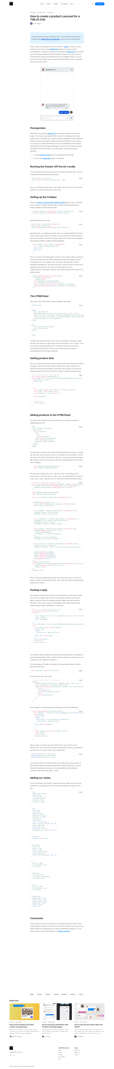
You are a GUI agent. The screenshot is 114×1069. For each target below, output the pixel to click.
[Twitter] (11, 1055)
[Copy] (80, 994)
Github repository (64, 931)
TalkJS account (45, 155)
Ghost (32, 1066)
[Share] (39, 994)
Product (76, 1022)
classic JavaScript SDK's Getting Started (51, 202)
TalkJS (66, 46)
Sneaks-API (70, 52)
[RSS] (14, 1055)
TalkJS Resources (18, 1066)
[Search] (92, 3)
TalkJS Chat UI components (50, 39)
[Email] (72, 994)
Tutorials (32, 12)
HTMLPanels (53, 49)
